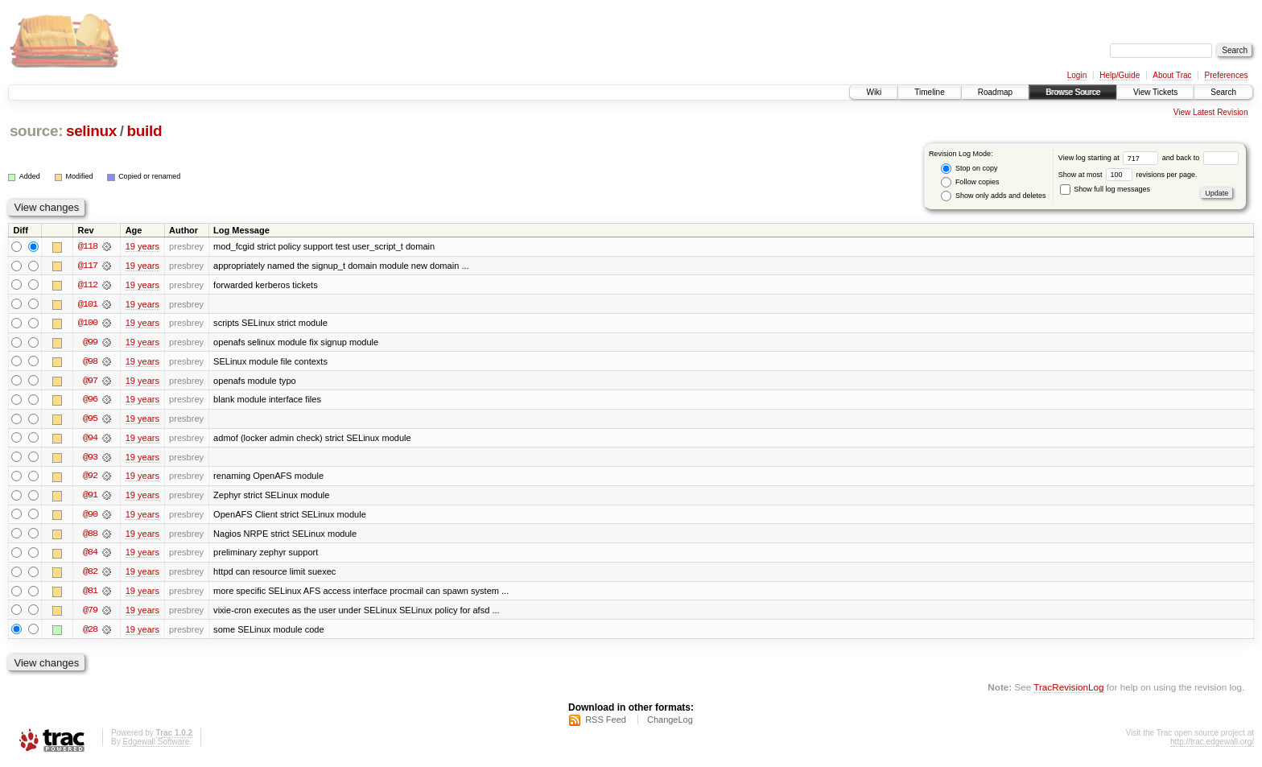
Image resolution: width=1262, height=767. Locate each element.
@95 (90, 420)
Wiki (873, 92)
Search (1223, 92)
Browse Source (1072, 92)
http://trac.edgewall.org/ (1212, 745)
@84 (90, 555)
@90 (90, 516)
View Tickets (1155, 92)
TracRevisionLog (1068, 691)
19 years (142, 246)
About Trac (1172, 75)
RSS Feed (605, 723)
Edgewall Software (155, 745)
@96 (90, 400)
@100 (87, 323)
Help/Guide (1119, 75)
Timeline (929, 92)
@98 (90, 362)
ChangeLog (670, 723)
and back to (1200, 158)
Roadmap (995, 92)
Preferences (1226, 75)
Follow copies (970, 182)
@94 (90, 439)
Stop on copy (969, 168)
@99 (90, 342)
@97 (90, 381)
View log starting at (1110, 158)
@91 (90, 497)
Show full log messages (1105, 189)
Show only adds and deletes (993, 196)
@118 (87, 246)
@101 (87, 304)
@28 (90, 632)
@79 (90, 613)
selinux (91, 130)
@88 (90, 536)
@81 (90, 594)
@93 (90, 458)
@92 (90, 478)
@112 (87, 284)
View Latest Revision (1210, 112)
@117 (87, 265)
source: (36, 130)
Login (1077, 75)
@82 (90, 574)
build (145, 130)
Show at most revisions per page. (1128, 175)
